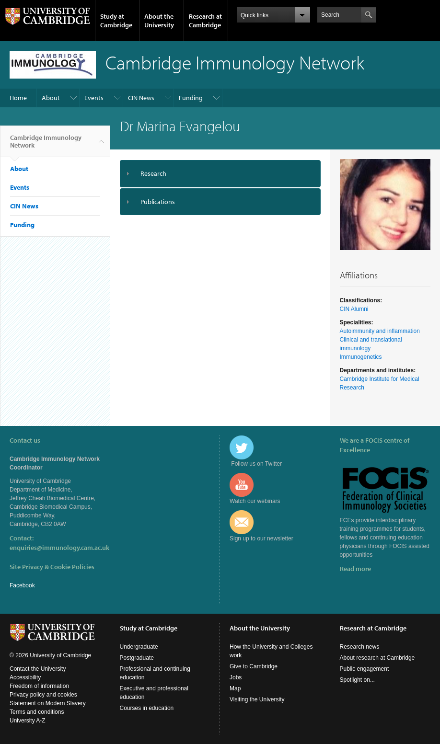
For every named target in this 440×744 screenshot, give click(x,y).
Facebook (22, 585)
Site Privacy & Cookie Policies (52, 566)
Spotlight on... (357, 679)
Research (153, 173)
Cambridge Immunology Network (45, 145)
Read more (355, 568)
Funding (191, 97)
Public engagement (364, 668)
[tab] (220, 173)
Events (94, 97)
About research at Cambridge (377, 657)
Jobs (236, 677)
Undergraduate (139, 646)
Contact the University (38, 668)
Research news (360, 646)
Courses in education (147, 708)
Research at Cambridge (205, 20)
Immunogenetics (361, 357)
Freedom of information (39, 686)
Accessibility (25, 677)
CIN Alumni (354, 309)
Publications (157, 201)
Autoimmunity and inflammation (380, 331)
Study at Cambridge (116, 20)
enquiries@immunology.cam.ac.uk (59, 547)
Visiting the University (257, 699)
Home (18, 97)
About (51, 97)
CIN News (141, 97)
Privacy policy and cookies (43, 694)
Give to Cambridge (254, 666)
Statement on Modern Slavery (48, 703)
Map (235, 688)
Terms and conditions (37, 712)
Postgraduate (137, 657)
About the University (159, 20)
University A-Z (28, 720)
